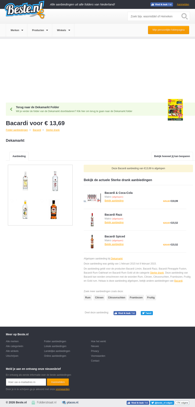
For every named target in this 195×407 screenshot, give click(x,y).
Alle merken (12, 341)
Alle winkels (12, 351)
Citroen (99, 297)
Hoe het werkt (98, 341)
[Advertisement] (97, 67)
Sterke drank (157, 272)
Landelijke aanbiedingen (57, 351)
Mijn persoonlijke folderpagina (169, 29)
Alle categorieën (14, 346)
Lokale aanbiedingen (55, 346)
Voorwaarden (98, 356)
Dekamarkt (117, 258)
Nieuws (95, 346)
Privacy (95, 351)
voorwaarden (63, 389)
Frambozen (136, 297)
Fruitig (151, 297)
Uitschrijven (12, 356)
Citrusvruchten (116, 297)
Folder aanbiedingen (55, 341)
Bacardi (178, 280)
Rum (88, 297)
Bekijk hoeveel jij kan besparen (172, 156)
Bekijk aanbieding (114, 200)
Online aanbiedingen (55, 356)
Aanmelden (183, 4)
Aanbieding (19, 156)
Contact (95, 360)
